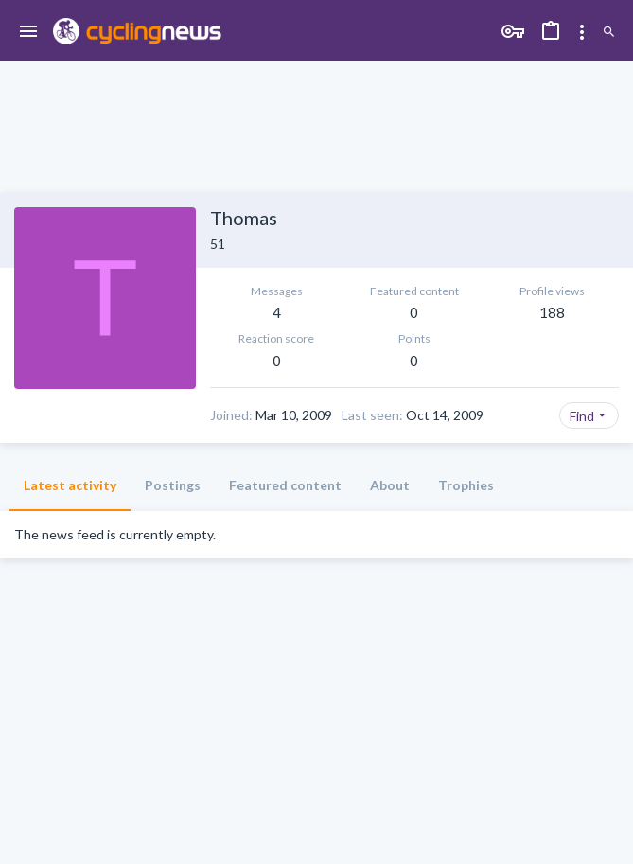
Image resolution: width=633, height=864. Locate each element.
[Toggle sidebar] (582, 32)
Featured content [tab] (285, 485)
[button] (28, 32)
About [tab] (390, 485)
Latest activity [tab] (70, 485)
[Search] (609, 32)
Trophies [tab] (466, 485)
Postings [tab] (173, 485)
